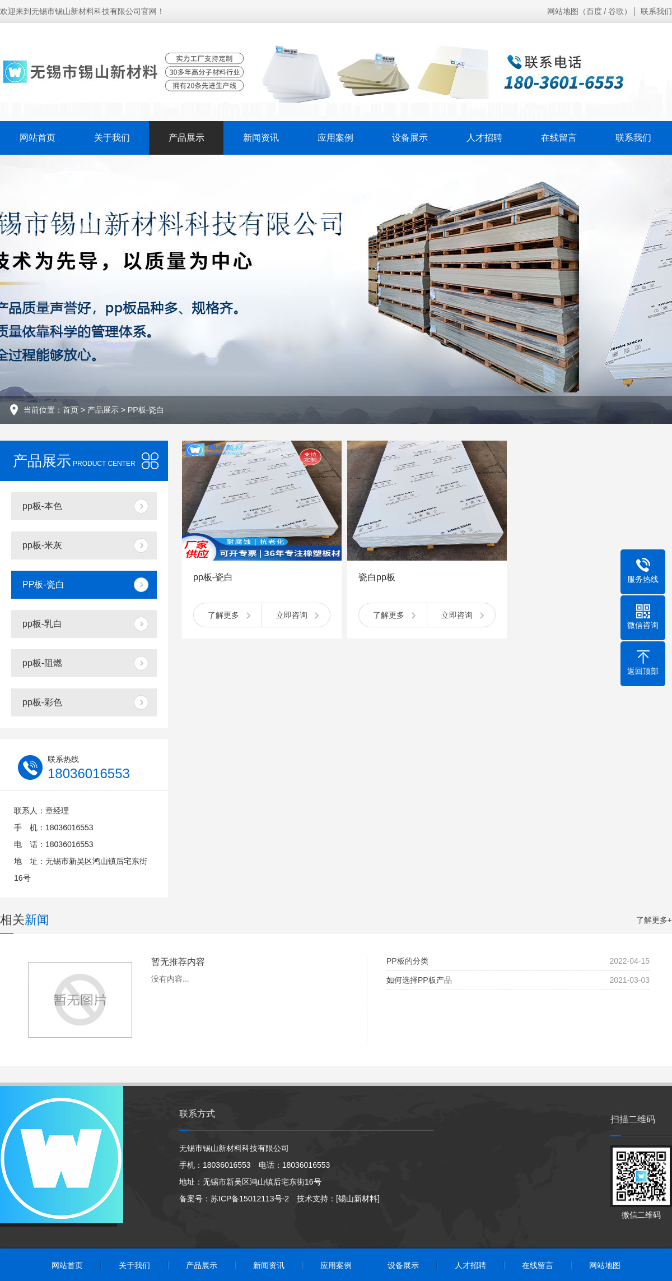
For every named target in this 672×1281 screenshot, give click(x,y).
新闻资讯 (261, 137)
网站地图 (562, 11)
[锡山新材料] (358, 1198)
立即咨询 (291, 615)
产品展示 (186, 137)
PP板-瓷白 (146, 409)
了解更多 (223, 615)
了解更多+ (654, 919)
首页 (70, 409)
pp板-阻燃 (42, 663)
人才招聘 (484, 137)
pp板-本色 (42, 506)
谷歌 (616, 11)
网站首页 (37, 137)
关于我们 (112, 137)
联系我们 (656, 11)
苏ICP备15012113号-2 (250, 1198)
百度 (594, 11)
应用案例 (335, 137)
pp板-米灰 (42, 545)
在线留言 (559, 137)
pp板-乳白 (42, 623)
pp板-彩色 (42, 702)
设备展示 (410, 137)
